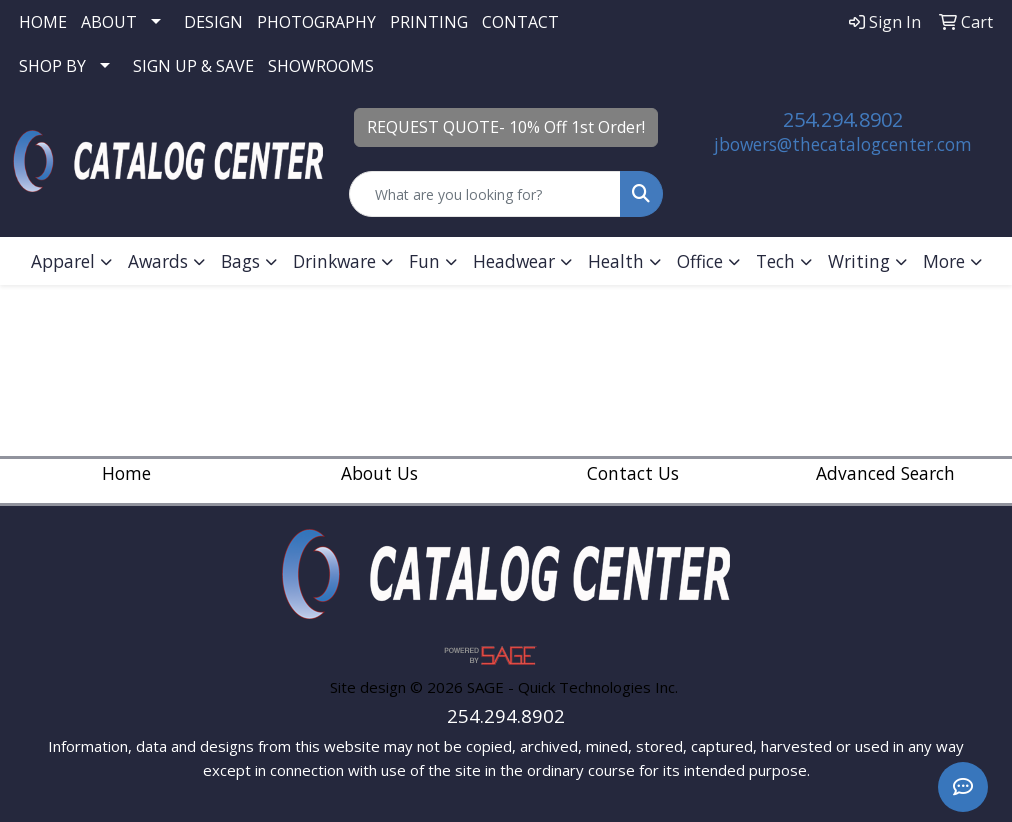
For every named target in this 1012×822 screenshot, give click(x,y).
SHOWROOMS (321, 66)
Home (126, 473)
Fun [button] (424, 261)
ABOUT (109, 22)
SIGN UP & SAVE (193, 66)
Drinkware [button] (334, 261)
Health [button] (616, 261)
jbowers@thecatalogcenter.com (843, 144)
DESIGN (213, 22)
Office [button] (700, 261)
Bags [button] (240, 261)
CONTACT (520, 22)
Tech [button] (775, 261)
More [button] (944, 261)
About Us (379, 473)
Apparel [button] (63, 261)
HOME (43, 22)
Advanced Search (885, 473)
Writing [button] (859, 261)
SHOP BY (52, 66)
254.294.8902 (843, 119)
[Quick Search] (484, 194)
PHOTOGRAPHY (316, 22)
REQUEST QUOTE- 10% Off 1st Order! (506, 127)
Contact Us (633, 473)
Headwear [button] (514, 261)
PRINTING (429, 22)
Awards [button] (158, 261)
